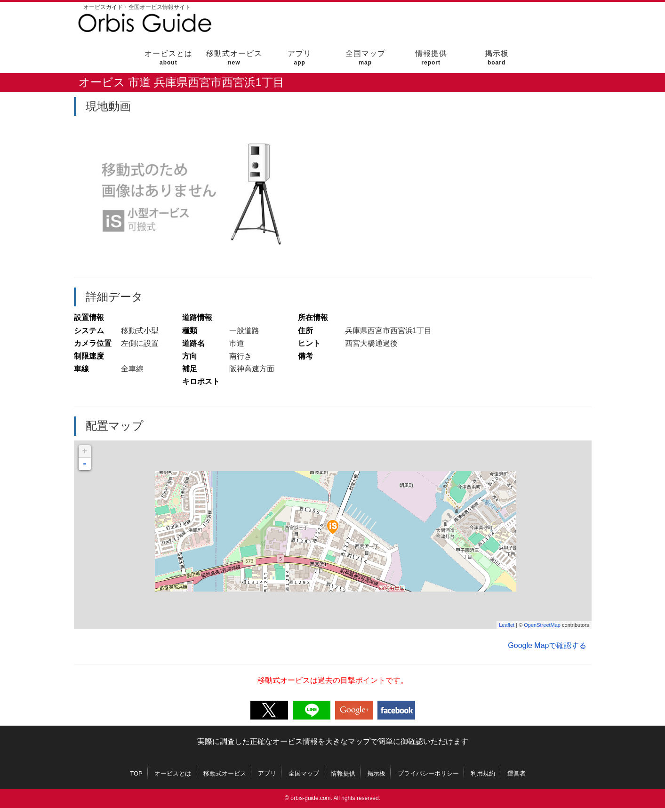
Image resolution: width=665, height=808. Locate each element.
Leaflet (506, 625)
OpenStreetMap (542, 625)
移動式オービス (234, 57)
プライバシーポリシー (428, 773)
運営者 (516, 773)
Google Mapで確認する (547, 645)
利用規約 (483, 773)
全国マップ (365, 57)
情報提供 (431, 57)
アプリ (299, 57)
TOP (136, 773)
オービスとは (168, 57)
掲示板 (497, 57)
